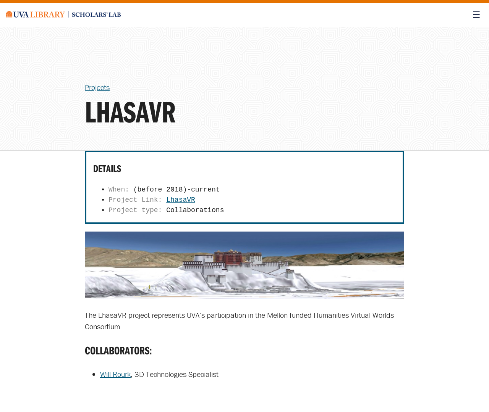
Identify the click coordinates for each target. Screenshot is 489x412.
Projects (97, 87)
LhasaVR (180, 199)
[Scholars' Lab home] (63, 15)
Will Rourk (115, 374)
